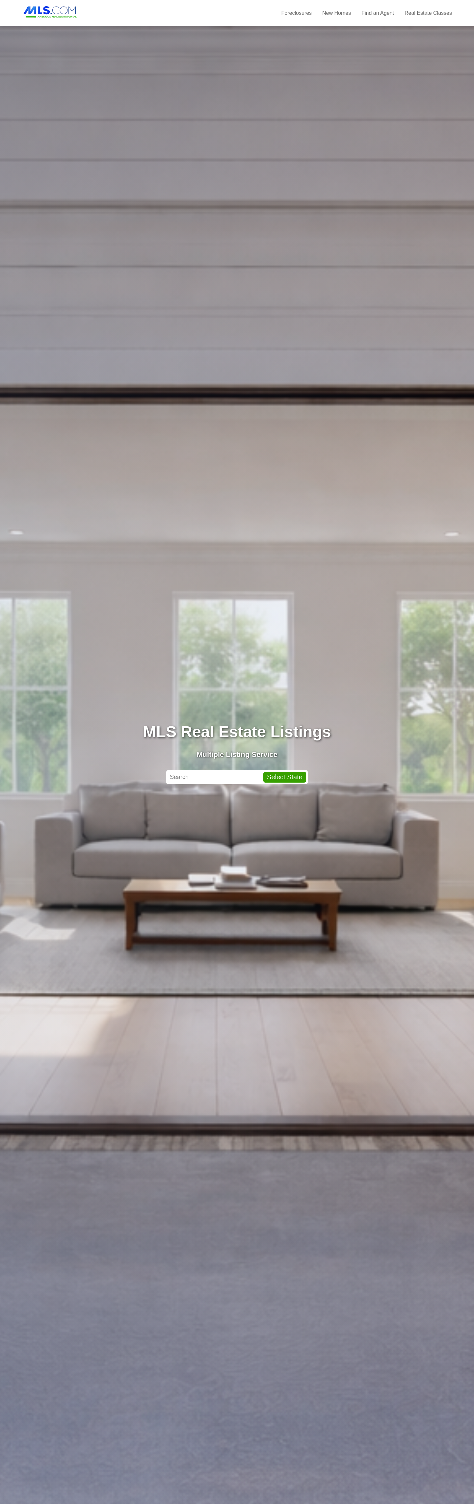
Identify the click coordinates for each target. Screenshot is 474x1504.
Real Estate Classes (428, 13)
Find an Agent (377, 13)
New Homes (336, 13)
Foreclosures (296, 13)
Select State (285, 777)
